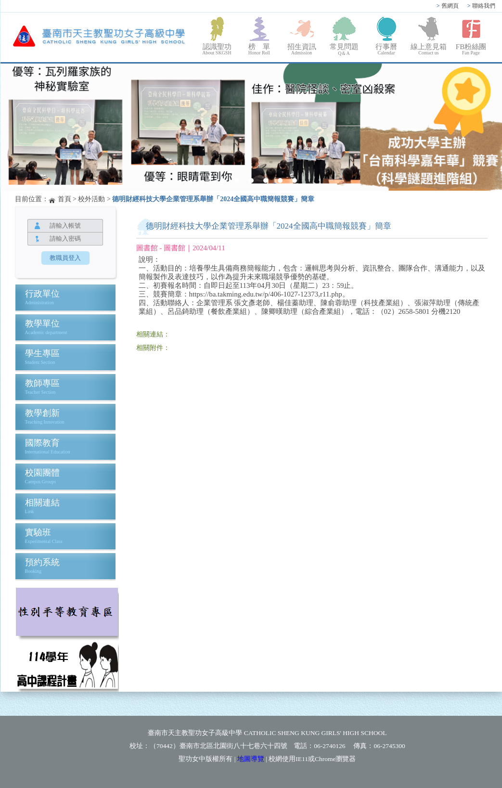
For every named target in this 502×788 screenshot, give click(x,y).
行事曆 (386, 49)
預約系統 (42, 562)
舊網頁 (448, 5)
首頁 (64, 199)
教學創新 (42, 413)
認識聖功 (217, 49)
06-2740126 (329, 745)
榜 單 (259, 49)
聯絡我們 (481, 5)
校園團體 (42, 472)
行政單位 (42, 293)
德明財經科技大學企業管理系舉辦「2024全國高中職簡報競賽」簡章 (213, 199)
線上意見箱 (429, 49)
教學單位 (42, 323)
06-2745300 (389, 745)
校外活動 (91, 199)
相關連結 (42, 502)
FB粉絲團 (471, 49)
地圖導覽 (250, 758)
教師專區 (42, 383)
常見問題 (344, 50)
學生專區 (42, 353)
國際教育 (42, 443)
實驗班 (38, 532)
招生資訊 (302, 49)
